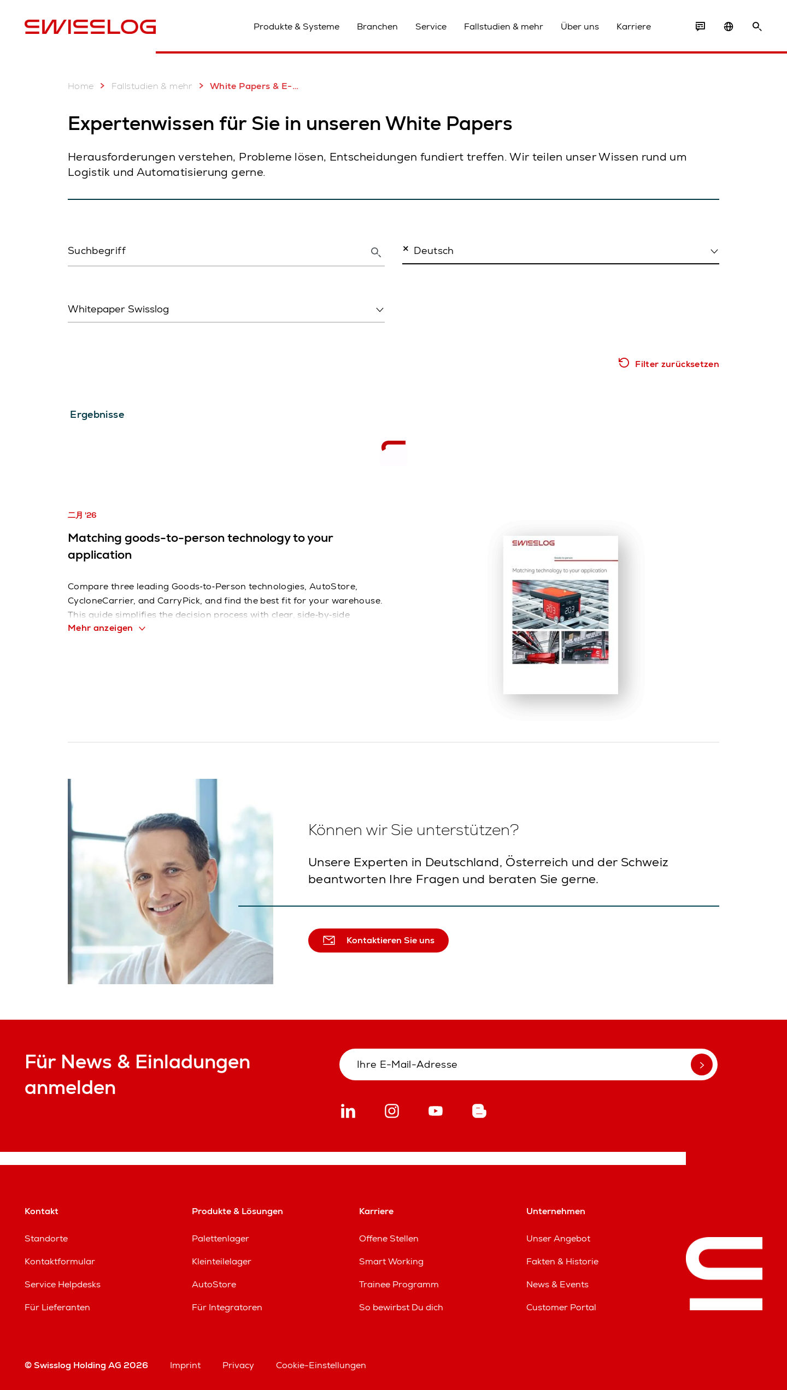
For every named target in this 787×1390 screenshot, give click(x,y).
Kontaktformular (60, 1261)
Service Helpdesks (63, 1284)
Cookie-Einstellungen (321, 1365)
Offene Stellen (389, 1238)
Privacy (238, 1365)
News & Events (557, 1284)
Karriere (633, 26)
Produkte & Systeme (296, 26)
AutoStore (214, 1284)
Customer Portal (561, 1307)
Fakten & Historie (562, 1261)
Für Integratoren (227, 1307)
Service (431, 26)
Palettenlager (220, 1238)
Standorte (46, 1238)
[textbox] (223, 309)
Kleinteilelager (221, 1261)
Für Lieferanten (57, 1307)
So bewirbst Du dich (401, 1307)
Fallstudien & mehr (503, 26)
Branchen (377, 26)
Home (81, 86)
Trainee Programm (399, 1284)
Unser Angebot (558, 1238)
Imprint (185, 1365)
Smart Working (391, 1261)
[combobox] (560, 250)
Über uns (580, 26)
